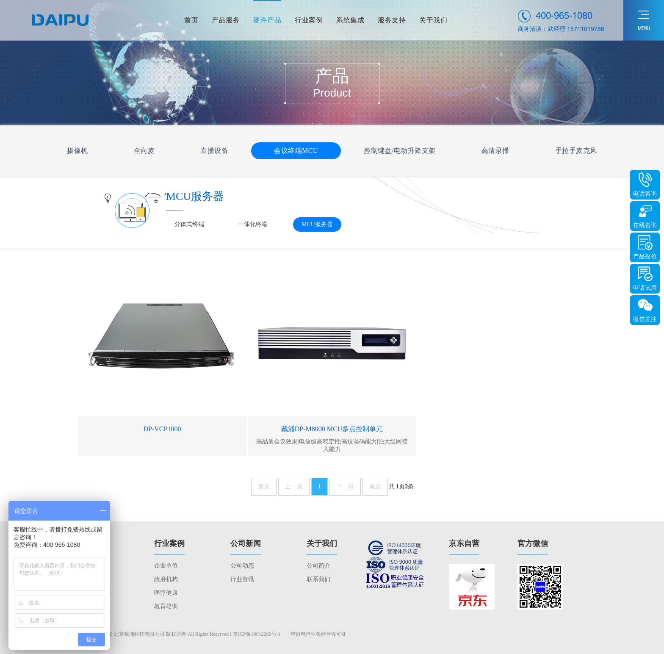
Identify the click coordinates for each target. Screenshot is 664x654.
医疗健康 (166, 593)
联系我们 (318, 579)
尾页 (375, 486)
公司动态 (242, 566)
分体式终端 (189, 224)
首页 (264, 486)
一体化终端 (253, 224)
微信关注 (645, 319)
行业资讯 (242, 579)
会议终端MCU (296, 150)
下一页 (345, 486)
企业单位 (166, 566)
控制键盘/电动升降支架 (400, 150)
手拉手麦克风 (576, 150)
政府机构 (166, 579)
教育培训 (166, 606)
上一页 (294, 486)
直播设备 (214, 150)
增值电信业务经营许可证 (318, 634)
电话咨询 (645, 194)
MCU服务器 (317, 224)
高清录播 (495, 150)
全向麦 (144, 150)
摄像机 (77, 150)
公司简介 (318, 566)
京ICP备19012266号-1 (257, 634)
